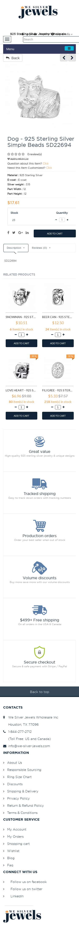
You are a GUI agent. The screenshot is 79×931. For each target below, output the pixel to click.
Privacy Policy (18, 798)
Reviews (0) (39, 248)
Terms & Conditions (22, 813)
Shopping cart (18, 844)
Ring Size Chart (19, 777)
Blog (11, 858)
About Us (14, 763)
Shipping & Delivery (22, 791)
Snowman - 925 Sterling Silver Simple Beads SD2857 (21, 317)
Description (14, 248)
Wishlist (13, 851)
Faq (10, 865)
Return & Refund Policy (25, 806)
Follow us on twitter (26, 889)
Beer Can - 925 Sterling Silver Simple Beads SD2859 (58, 317)
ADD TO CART (55, 233)
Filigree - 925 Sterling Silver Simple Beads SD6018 (58, 390)
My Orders (15, 837)
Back (13, 58)
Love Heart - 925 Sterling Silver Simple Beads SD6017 (21, 390)
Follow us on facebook (29, 882)
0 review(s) (34, 154)
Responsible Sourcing (24, 770)
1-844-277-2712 (17, 732)
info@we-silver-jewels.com (26, 746)
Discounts (15, 784)
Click (46, 163)
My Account (16, 829)
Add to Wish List (17, 159)
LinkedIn (17, 896)
